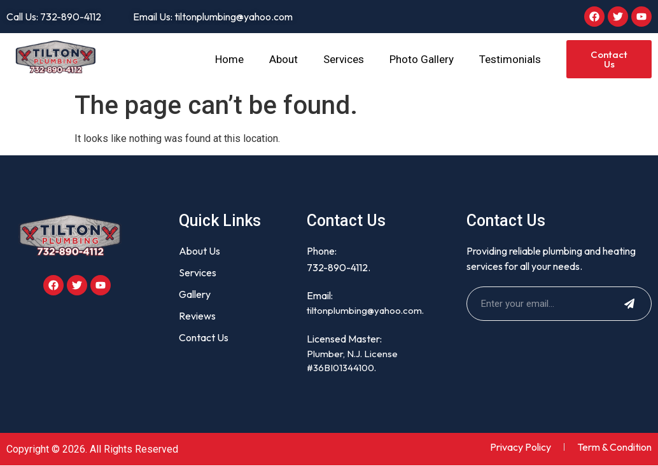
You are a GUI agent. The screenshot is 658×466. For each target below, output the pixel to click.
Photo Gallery (421, 59)
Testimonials (510, 59)
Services (343, 59)
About (283, 59)
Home (229, 59)
